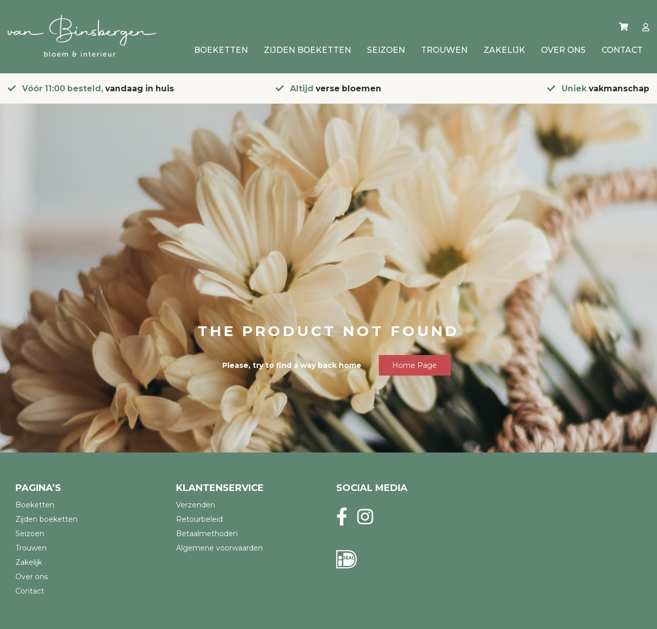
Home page (414, 365)
